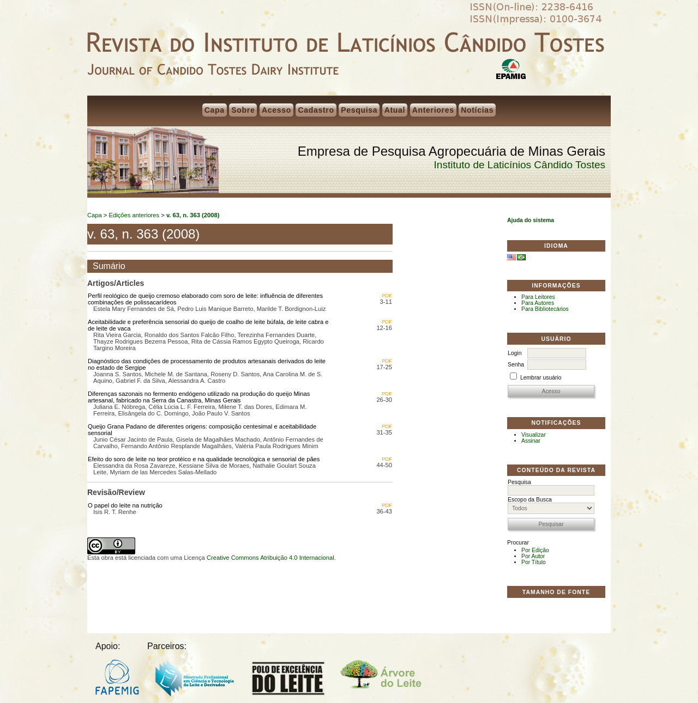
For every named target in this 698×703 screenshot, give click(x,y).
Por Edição (535, 550)
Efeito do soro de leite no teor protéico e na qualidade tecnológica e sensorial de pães (204, 459)
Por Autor (533, 556)
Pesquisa (359, 110)
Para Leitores (538, 297)
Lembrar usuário (541, 378)
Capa (214, 110)
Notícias (477, 110)
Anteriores (433, 110)
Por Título (533, 562)
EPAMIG (511, 71)
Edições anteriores (134, 215)
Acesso (276, 110)
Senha (516, 365)
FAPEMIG (117, 677)
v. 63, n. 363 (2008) (192, 215)
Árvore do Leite (383, 675)
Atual (395, 110)
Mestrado (198, 679)
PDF (387, 295)
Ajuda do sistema (530, 220)
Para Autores (537, 303)
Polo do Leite (291, 679)
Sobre (243, 110)
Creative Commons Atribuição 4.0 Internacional (270, 557)
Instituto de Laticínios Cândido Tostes (519, 164)
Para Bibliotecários (545, 309)
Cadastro (316, 110)
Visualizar (533, 435)
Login (514, 353)
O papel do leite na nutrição (125, 505)
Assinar (530, 441)
